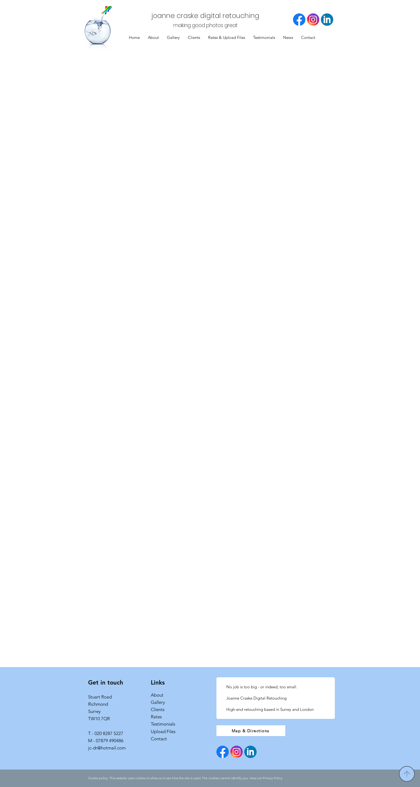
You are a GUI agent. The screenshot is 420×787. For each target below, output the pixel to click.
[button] (173, 37)
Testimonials (163, 724)
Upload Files (163, 731)
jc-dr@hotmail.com (107, 748)
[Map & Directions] (250, 730)
